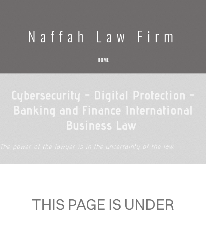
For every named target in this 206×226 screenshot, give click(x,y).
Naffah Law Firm (103, 35)
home (103, 60)
